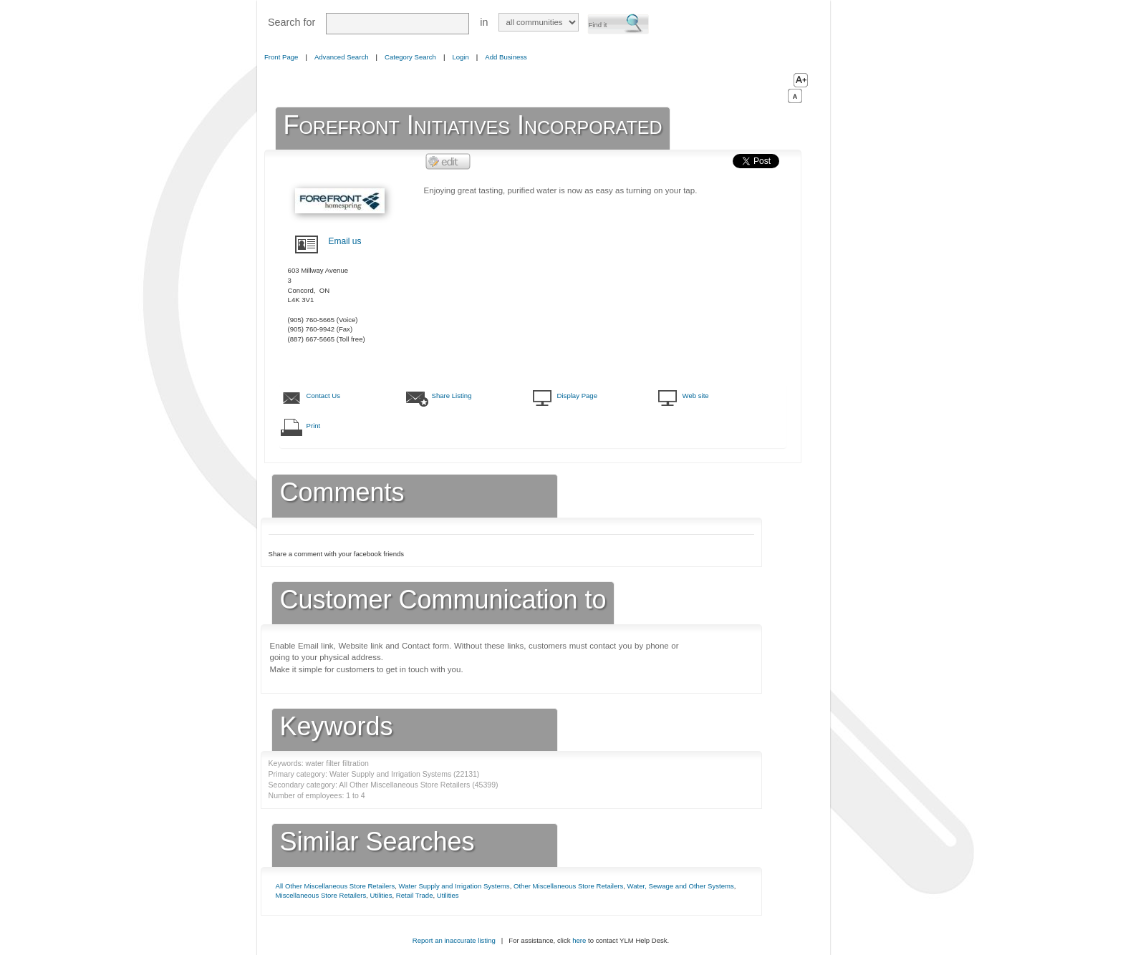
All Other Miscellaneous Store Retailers (335, 886)
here (579, 940)
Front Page (281, 57)
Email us (345, 241)
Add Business (506, 57)
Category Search (410, 57)
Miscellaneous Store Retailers (321, 895)
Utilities (381, 895)
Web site (696, 395)
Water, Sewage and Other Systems (680, 886)
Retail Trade (414, 895)
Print (314, 426)
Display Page (577, 395)
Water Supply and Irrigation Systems (454, 886)
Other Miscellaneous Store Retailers (568, 886)
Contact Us (323, 395)
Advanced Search (341, 57)
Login (460, 57)
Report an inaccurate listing (454, 940)
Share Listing (452, 395)
